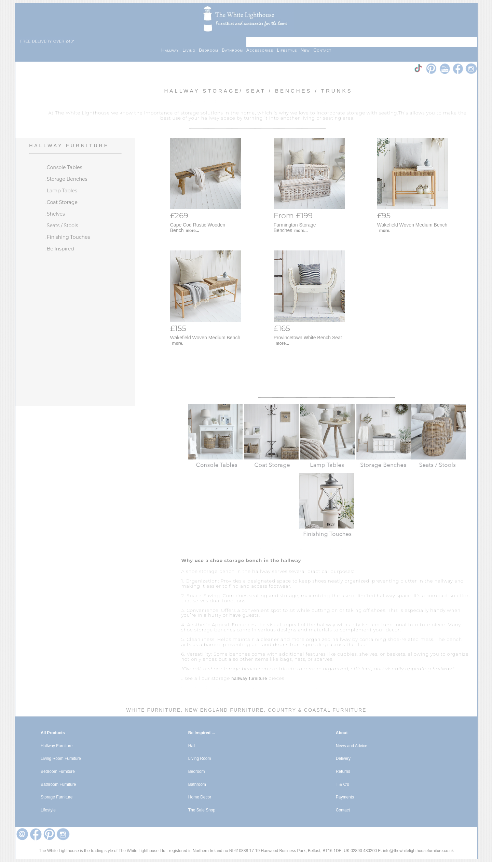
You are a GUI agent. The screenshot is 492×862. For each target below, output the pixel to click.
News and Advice (351, 745)
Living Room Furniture (61, 758)
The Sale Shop (201, 810)
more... (192, 230)
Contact (322, 50)
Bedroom (210, 50)
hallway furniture (249, 678)
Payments (345, 797)
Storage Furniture (56, 797)
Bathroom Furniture (58, 784)
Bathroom (234, 50)
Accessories (261, 50)
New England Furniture (223, 710)
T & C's (342, 784)
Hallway (171, 50)
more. (385, 230)
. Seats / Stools (61, 225)
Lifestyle (288, 50)
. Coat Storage (61, 202)
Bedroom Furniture (58, 771)
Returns (343, 771)
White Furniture (153, 710)
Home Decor (199, 797)
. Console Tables (63, 167)
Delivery (343, 758)
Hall (191, 745)
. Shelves (54, 214)
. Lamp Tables (60, 191)
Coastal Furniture (335, 710)
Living (190, 50)
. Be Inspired (59, 249)
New (307, 50)
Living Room (199, 758)
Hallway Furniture (69, 145)
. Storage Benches (65, 179)
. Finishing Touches (67, 237)
